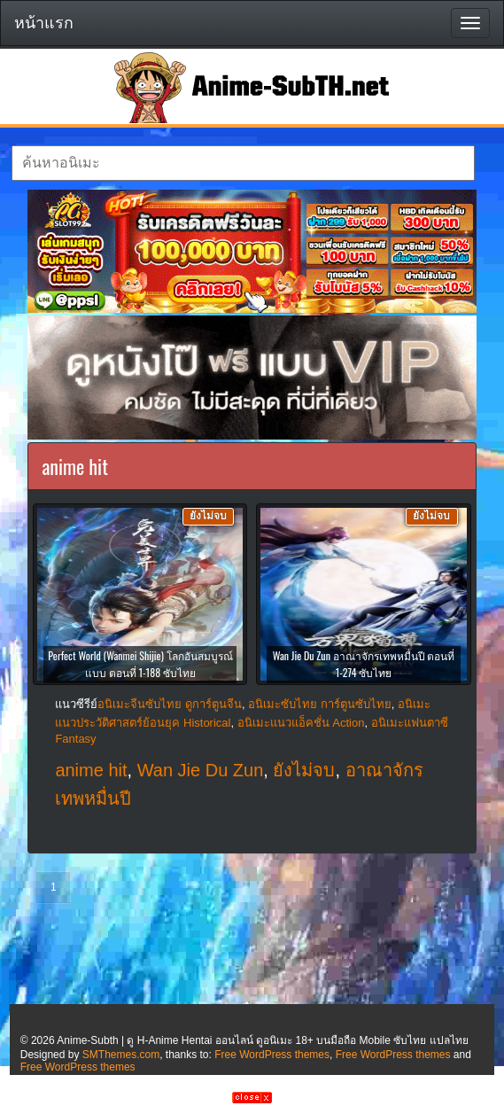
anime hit (91, 770)
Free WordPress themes (272, 1054)
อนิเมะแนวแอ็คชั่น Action (301, 722)
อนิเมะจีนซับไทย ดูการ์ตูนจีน (169, 704)
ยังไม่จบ (304, 770)
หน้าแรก (44, 23)
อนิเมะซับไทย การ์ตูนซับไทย (320, 704)
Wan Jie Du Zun (200, 770)
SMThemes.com (120, 1054)
